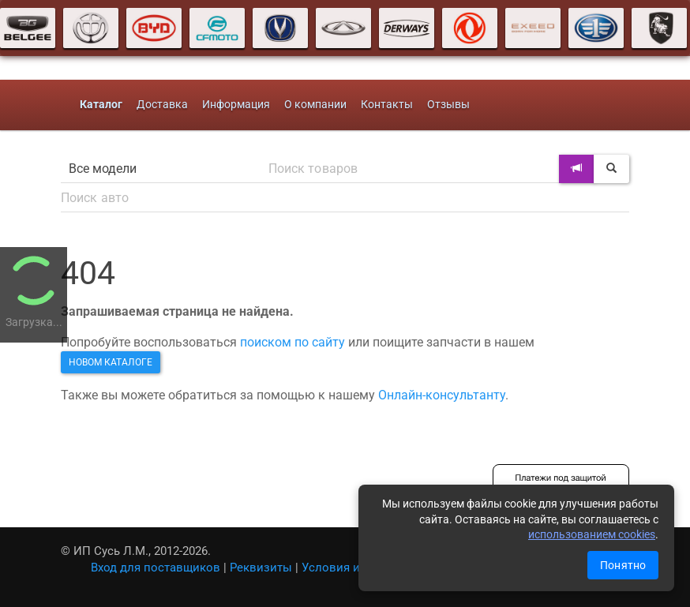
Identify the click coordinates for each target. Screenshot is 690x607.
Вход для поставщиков (155, 567)
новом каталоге (110, 362)
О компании (315, 104)
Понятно (623, 565)
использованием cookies (591, 534)
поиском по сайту (292, 342)
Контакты (387, 104)
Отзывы (448, 104)
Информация (236, 104)
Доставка (162, 104)
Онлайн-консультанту (441, 395)
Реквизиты (261, 567)
